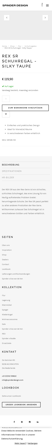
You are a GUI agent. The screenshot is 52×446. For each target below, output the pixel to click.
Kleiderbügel (7, 314)
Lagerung (6, 300)
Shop (12, 46)
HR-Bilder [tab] (8, 178)
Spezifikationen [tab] (12, 171)
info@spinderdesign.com (12, 380)
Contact (5, 264)
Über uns (6, 245)
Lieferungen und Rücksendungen (16, 274)
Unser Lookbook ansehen (21, 404)
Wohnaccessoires (10, 319)
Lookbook (6, 269)
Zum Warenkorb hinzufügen (25, 108)
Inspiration (7, 250)
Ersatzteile (6, 343)
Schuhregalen (31, 46)
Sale (4, 324)
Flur (19, 46)
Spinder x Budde (9, 338)
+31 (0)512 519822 (9, 376)
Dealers (5, 259)
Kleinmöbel (7, 305)
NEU (4, 334)
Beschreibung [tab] (10, 165)
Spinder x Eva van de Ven (12, 279)
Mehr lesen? (20, 443)
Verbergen (33, 443)
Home (4, 46)
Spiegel (5, 310)
